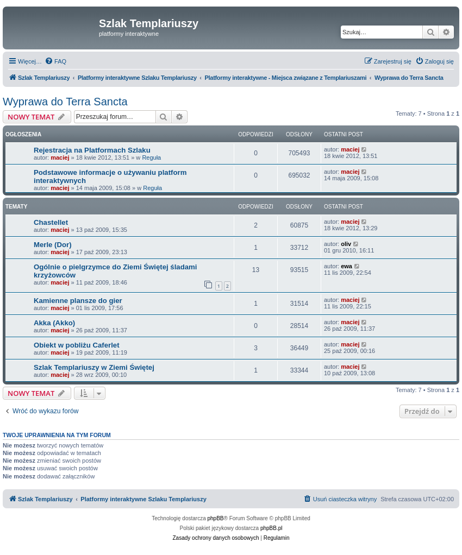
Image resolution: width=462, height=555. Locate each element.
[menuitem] (55, 61)
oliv (346, 244)
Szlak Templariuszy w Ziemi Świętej (94, 367)
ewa (346, 266)
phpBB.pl (271, 528)
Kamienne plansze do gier (78, 301)
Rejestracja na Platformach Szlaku (92, 150)
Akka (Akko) (54, 323)
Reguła (151, 157)
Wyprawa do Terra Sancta (65, 102)
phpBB (216, 518)
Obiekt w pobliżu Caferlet (77, 345)
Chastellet (51, 222)
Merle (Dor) (53, 245)
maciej (60, 157)
